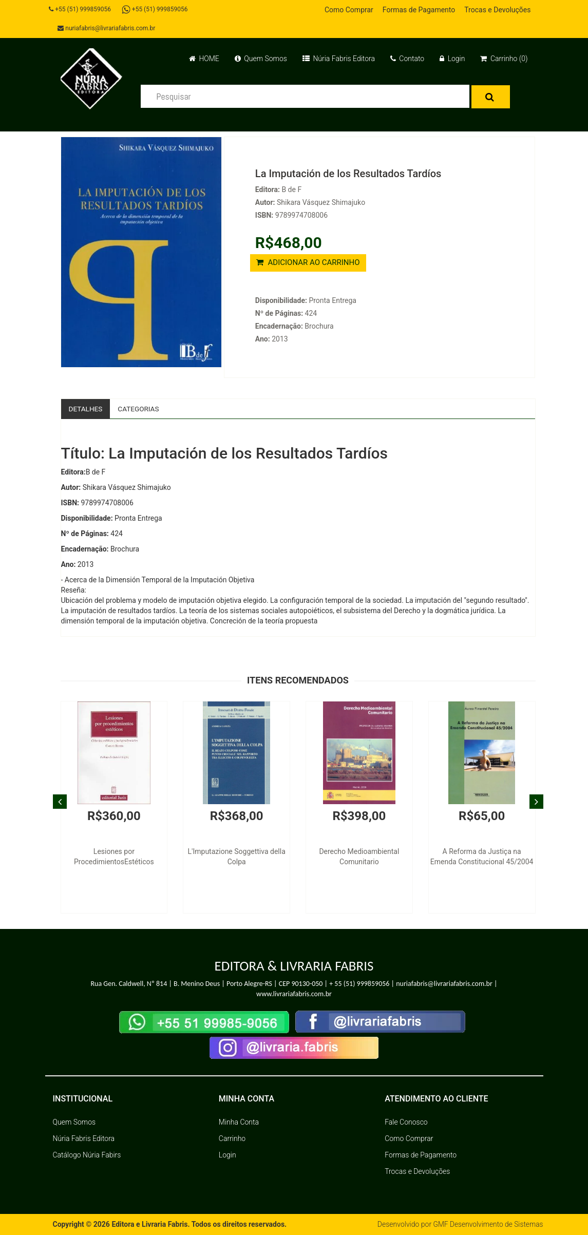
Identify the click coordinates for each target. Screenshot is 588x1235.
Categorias (140, 409)
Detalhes (86, 409)
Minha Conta (239, 1122)
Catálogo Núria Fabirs (87, 1155)
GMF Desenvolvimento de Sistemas (487, 1225)
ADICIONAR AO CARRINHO (308, 262)
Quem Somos (261, 58)
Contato (407, 58)
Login (452, 58)
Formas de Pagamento (419, 10)
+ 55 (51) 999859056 (359, 983)
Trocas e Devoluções (497, 10)
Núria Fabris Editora (338, 58)
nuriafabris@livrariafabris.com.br (108, 28)
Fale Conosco (406, 1122)
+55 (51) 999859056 (81, 9)
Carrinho (232, 1139)
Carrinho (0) (503, 58)
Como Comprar (349, 10)
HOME (204, 58)
